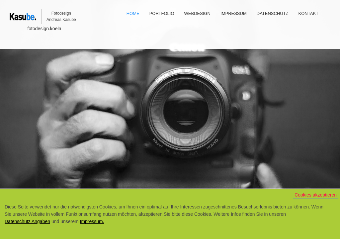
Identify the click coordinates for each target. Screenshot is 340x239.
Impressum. (92, 221)
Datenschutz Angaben (27, 221)
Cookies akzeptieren (316, 195)
